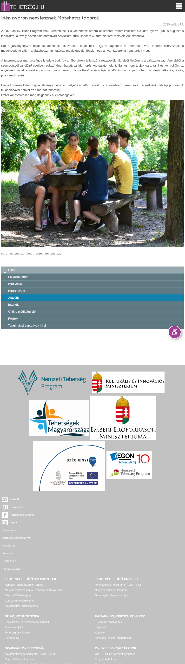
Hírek (11, 270)
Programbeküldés (105, 620)
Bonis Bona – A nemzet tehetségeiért (27, 583)
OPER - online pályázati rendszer (115, 615)
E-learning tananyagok (108, 583)
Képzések (101, 588)
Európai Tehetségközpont (20, 562)
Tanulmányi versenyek (108, 626)
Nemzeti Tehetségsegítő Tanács (24, 546)
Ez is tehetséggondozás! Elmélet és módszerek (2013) (37, 626)
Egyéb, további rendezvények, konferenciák (31, 631)
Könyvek (100, 594)
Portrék (13, 318)
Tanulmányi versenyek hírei (27, 325)
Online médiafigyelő (22, 311)
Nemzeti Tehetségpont (18, 556)
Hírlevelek (15, 283)
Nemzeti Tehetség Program (111, 551)
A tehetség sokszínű (22, 507)
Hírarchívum (16, 290)
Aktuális (14, 297)
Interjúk (13, 304)
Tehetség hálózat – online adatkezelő (117, 631)
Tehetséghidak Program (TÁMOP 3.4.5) (118, 546)
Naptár (106, 507)
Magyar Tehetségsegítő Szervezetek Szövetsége (34, 551)
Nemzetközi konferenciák (20, 620)
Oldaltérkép (9, 530)
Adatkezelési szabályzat (109, 514)
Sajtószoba (108, 499)
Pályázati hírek (18, 277)
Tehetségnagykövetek (18, 594)
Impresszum (9, 522)
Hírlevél (14, 499)
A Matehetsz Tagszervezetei (21, 567)
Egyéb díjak (12, 599)
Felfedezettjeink (14, 588)
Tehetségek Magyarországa (111, 556)
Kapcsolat (101, 522)
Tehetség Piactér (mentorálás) (113, 599)
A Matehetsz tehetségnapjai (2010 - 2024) (30, 615)
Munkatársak (10, 514)
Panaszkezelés (104, 530)
